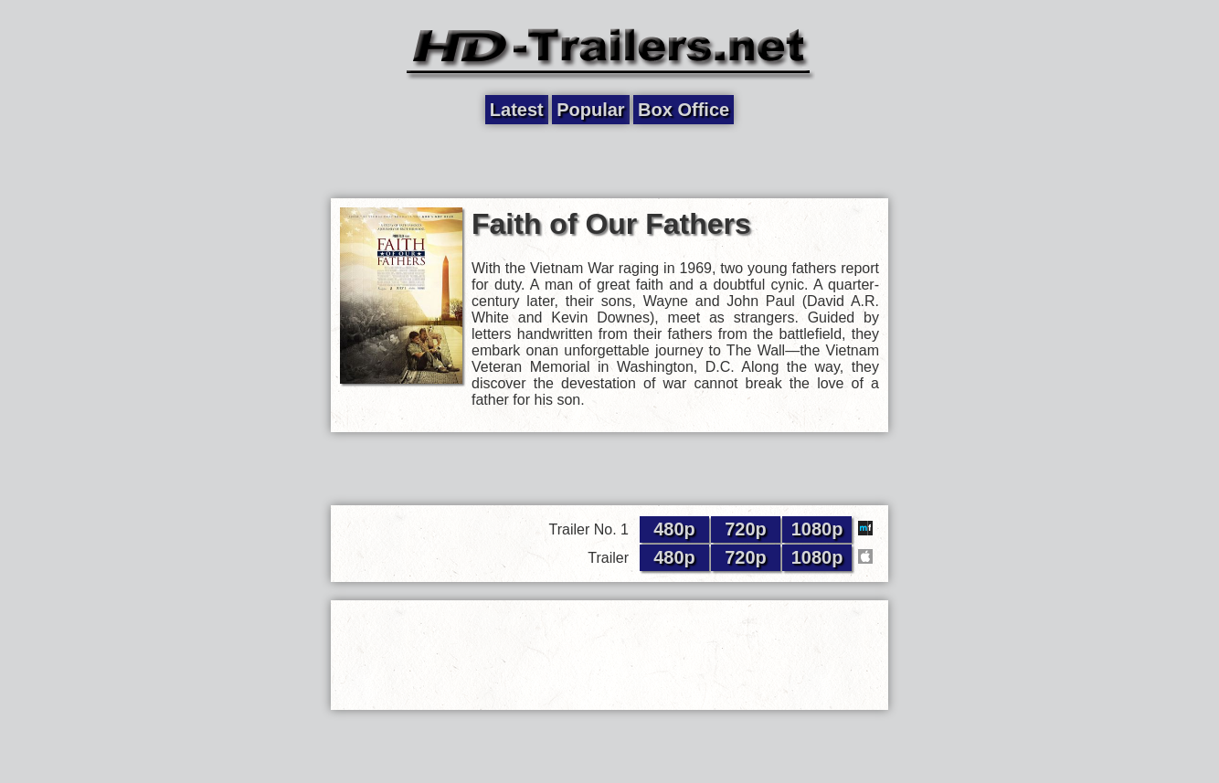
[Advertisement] (609, 161)
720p (746, 529)
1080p (817, 529)
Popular (590, 110)
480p (674, 529)
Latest (517, 110)
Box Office (683, 110)
